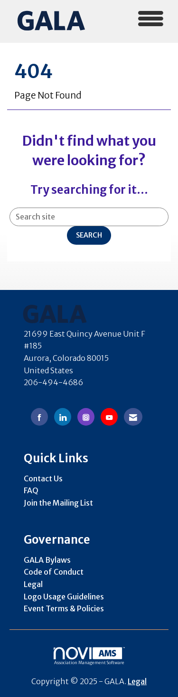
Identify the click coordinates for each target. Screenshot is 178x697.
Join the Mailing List (58, 503)
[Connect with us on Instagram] (85, 417)
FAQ (31, 490)
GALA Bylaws (47, 560)
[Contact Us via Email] (133, 417)
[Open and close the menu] (133, 19)
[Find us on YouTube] (109, 417)
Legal (33, 584)
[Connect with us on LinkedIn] (62, 417)
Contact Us (43, 478)
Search (89, 235)
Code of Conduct (54, 572)
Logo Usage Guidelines (64, 596)
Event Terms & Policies (64, 608)
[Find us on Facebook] (39, 417)
